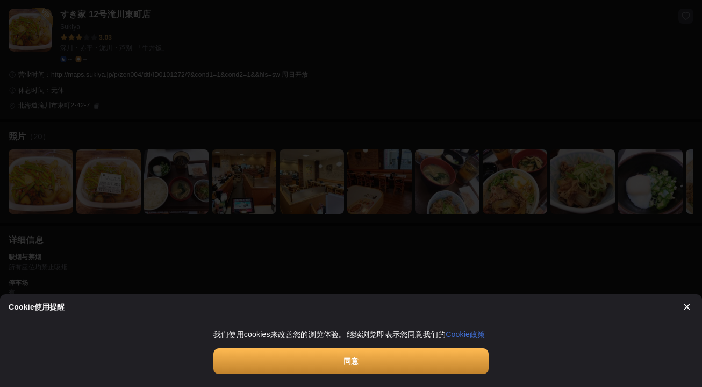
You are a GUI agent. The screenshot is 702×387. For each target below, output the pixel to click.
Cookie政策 (465, 334)
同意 (351, 361)
